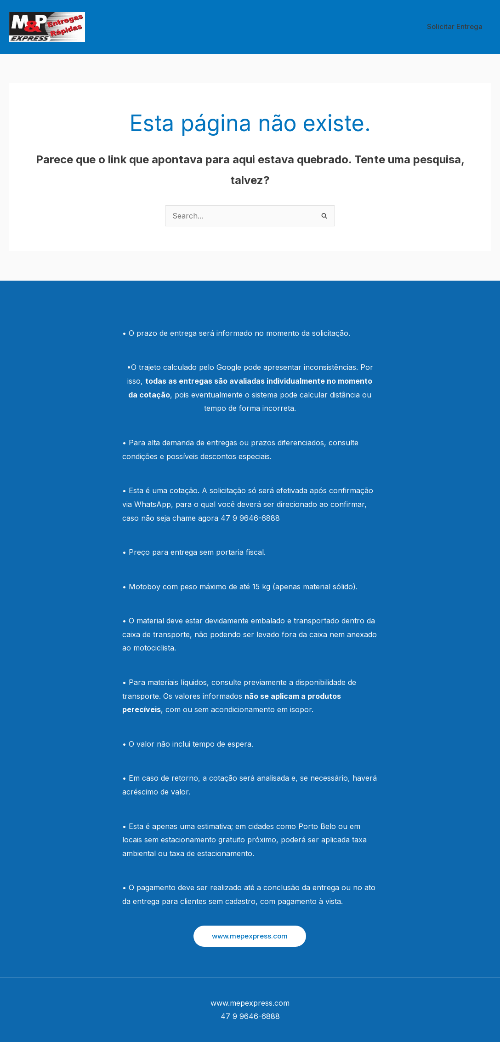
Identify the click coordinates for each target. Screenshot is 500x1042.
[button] (249, 936)
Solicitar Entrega (456, 26)
